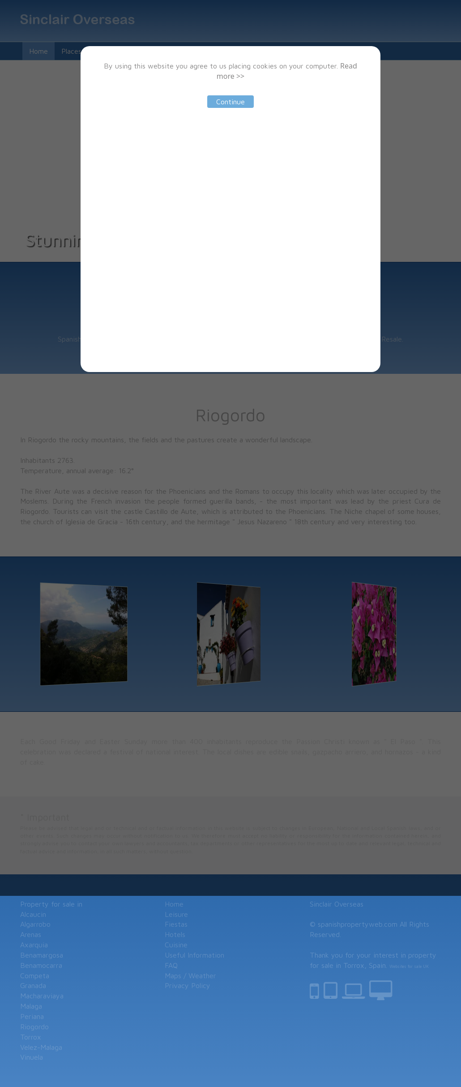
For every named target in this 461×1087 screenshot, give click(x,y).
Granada (33, 985)
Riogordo (34, 1027)
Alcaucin (33, 914)
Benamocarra (41, 965)
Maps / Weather (190, 975)
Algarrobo (35, 924)
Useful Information (194, 955)
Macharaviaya (42, 996)
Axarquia (34, 945)
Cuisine (176, 945)
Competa (34, 975)
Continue (230, 102)
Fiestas (176, 924)
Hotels (175, 934)
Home (174, 904)
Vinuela (31, 1057)
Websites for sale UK (409, 966)
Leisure (176, 914)
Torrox (30, 1037)
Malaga (31, 1006)
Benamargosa (41, 955)
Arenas (30, 934)
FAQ (171, 965)
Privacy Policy (187, 985)
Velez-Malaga (41, 1047)
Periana (32, 1016)
